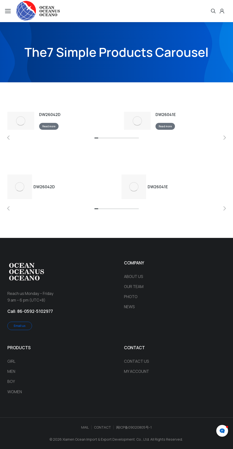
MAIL (85, 427)
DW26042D (52, 115)
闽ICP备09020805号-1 (134, 427)
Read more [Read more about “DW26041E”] (168, 127)
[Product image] (22, 121)
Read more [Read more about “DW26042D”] (51, 127)
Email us (20, 326)
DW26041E (168, 115)
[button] (96, 140)
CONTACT (102, 427)
